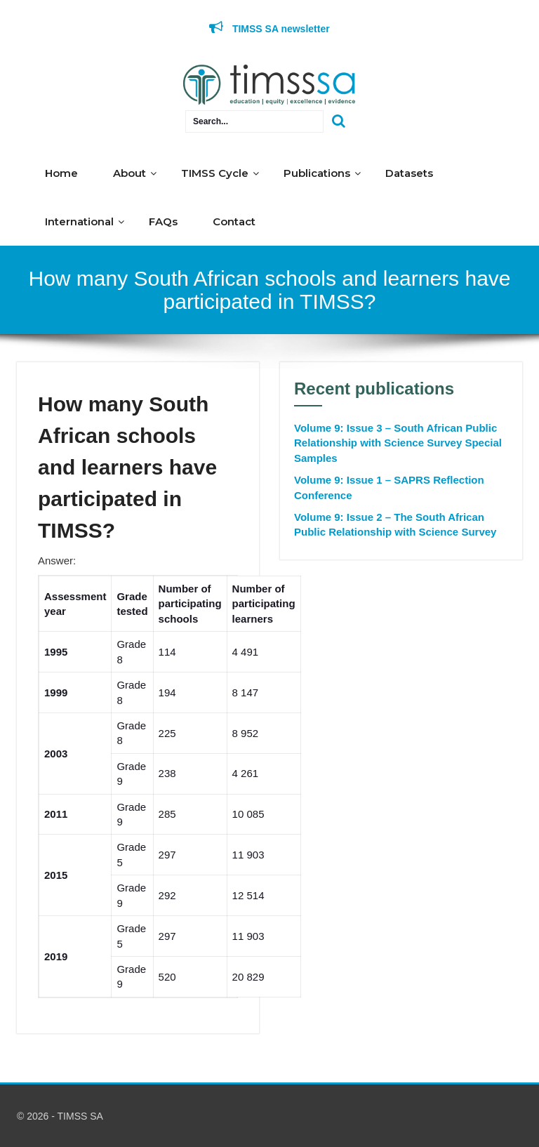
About (129, 173)
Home (61, 173)
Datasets (409, 173)
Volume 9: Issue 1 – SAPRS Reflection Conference (389, 487)
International (79, 221)
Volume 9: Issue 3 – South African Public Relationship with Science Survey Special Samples (398, 443)
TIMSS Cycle (214, 173)
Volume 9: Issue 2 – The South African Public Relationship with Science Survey (395, 524)
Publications (317, 173)
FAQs (163, 221)
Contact (234, 221)
